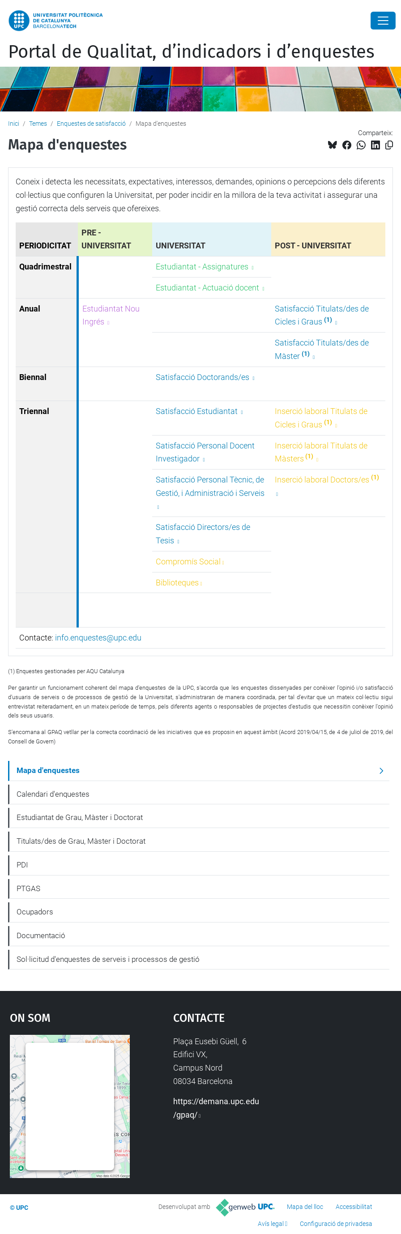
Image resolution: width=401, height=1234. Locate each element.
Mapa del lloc (305, 1206)
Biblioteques (177, 582)
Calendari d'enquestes (53, 794)
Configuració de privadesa (336, 1223)
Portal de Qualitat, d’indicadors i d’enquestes (191, 52)
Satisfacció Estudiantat (197, 411)
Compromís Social (188, 561)
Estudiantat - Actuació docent (208, 287)
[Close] (383, 21)
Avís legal (271, 1223)
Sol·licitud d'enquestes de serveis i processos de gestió (108, 959)
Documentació (41, 935)
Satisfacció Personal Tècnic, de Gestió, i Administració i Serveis (210, 486)
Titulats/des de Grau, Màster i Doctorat (81, 841)
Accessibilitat (354, 1206)
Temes (38, 123)
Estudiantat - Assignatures (203, 266)
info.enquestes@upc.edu (98, 637)
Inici (13, 123)
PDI (22, 864)
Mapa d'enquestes (48, 770)
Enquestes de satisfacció (91, 123)
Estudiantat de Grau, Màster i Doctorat (80, 817)
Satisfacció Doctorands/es (203, 377)
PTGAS (28, 888)
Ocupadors (35, 911)
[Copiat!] (389, 145)
